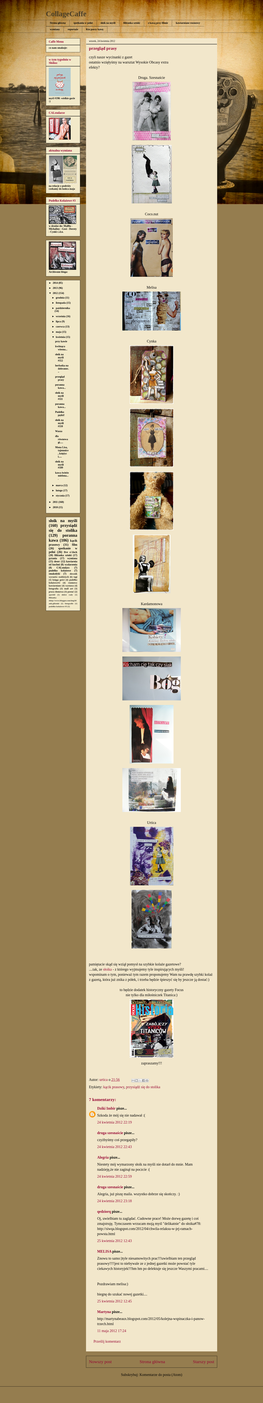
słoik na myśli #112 (59, 357)
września (61, 316)
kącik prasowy (113, 1087)
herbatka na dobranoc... (62, 368)
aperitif (52, 595)
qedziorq (104, 1211)
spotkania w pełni (83, 23)
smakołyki (54, 573)
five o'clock (70, 552)
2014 (56, 283)
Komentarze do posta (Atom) (161, 1375)
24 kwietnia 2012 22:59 (114, 1176)
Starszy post (203, 1361)
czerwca (60, 326)
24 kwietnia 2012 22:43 (114, 1147)
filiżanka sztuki (131, 23)
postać (71, 591)
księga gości (58, 580)
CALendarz (63, 567)
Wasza (58, 431)
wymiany (55, 29)
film (74, 544)
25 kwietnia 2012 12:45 (114, 1301)
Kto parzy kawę (94, 29)
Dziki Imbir (106, 1108)
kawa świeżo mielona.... (62, 475)
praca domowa (56, 591)
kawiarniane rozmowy (188, 23)
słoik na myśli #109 (59, 464)
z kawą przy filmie (158, 23)
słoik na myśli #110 (59, 423)
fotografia (53, 588)
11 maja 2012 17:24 (111, 1331)
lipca (59, 321)
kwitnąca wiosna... (61, 348)
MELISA (104, 1251)
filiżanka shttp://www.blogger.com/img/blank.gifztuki (63, 601)
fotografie (69, 603)
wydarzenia (71, 564)
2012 (56, 293)
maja (59, 332)
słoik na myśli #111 (59, 395)
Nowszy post (100, 1361)
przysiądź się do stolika (143, 1087)
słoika (107, 969)
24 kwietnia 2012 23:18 (114, 1201)
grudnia (60, 297)
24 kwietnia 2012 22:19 (114, 1122)
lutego (59, 490)
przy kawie (61, 341)
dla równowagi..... (61, 439)
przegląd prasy (60, 378)
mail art (68, 588)
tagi (75, 577)
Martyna (104, 1312)
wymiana (72, 558)
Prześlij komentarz (107, 1341)
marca (59, 485)
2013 (56, 288)
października (63, 308)
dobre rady (67, 595)
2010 (56, 507)
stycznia (60, 495)
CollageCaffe (66, 14)
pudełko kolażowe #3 (58, 606)
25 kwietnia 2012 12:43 (114, 1241)
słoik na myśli (108, 23)
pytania (53, 558)
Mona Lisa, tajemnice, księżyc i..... (61, 452)
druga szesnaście (110, 1133)
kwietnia (61, 337)
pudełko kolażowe (60, 570)
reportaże (73, 29)
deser (57, 561)
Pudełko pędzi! (60, 414)
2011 (55, 502)
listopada (61, 302)
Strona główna (58, 23)
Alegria (103, 1157)
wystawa (69, 585)
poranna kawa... (60, 386)
